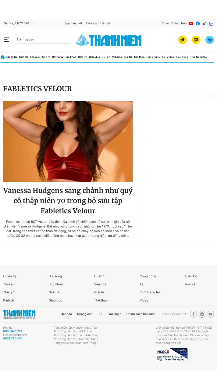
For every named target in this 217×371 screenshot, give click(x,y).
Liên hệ (105, 23)
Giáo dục (94, 57)
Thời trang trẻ (198, 57)
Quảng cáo (84, 314)
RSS (100, 314)
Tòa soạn (114, 314)
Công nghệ (153, 57)
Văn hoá (100, 284)
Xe (163, 57)
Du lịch (106, 57)
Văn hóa (117, 57)
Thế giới (35, 57)
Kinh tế (46, 57)
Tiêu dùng (182, 57)
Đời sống (57, 57)
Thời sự (23, 57)
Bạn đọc (191, 276)
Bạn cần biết (73, 23)
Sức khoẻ (56, 284)
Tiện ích (91, 23)
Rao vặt (190, 284)
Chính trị (11, 57)
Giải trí (128, 57)
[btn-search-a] (19, 39)
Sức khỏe (70, 57)
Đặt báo (66, 314)
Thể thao (139, 57)
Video (170, 57)
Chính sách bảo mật (140, 314)
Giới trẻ (82, 57)
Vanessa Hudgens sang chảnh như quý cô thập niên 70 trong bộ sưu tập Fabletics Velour (68, 200)
